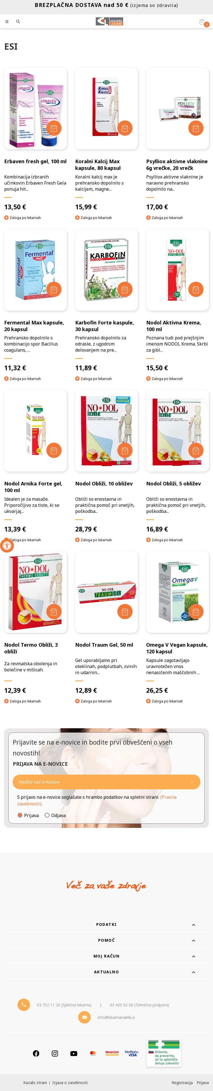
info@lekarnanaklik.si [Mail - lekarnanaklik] (116, 1017)
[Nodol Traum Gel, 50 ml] (106, 622)
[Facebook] (36, 1053)
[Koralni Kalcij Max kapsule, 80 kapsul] (106, 139)
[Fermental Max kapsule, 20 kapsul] (35, 300)
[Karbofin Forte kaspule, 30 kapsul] (106, 300)
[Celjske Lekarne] (109, 21)
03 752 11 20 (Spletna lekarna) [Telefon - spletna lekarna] (64, 1004)
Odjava (58, 815)
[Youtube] (73, 1053)
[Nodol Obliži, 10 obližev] (106, 461)
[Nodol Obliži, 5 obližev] (177, 461)
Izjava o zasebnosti (70, 1082)
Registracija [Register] (182, 1082)
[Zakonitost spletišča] (164, 1053)
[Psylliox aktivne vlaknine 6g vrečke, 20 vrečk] (177, 139)
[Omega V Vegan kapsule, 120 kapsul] (177, 622)
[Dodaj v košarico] (54, 128)
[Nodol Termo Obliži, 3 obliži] (35, 622)
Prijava (31, 815)
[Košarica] (202, 22)
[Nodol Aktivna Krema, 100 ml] (177, 300)
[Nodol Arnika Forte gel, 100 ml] (35, 461)
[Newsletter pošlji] (192, 782)
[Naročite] (106, 782)
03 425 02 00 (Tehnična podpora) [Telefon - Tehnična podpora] (139, 1004)
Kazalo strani (35, 1082)
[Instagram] (55, 1053)
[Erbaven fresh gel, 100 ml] (35, 139)
